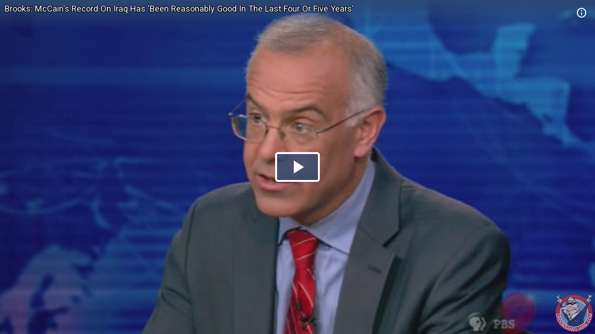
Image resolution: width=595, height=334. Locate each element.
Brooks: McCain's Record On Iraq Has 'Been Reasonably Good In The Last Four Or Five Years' (179, 8)
